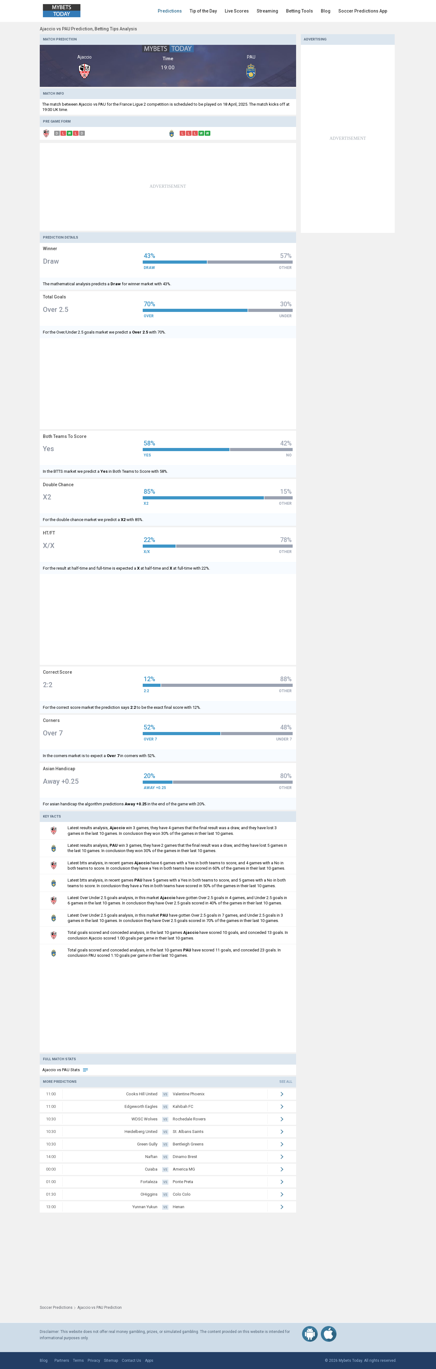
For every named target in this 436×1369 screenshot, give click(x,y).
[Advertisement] (168, 187)
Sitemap (111, 1360)
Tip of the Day (203, 10)
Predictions (170, 10)
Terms (78, 1360)
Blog (326, 10)
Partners (61, 1360)
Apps (149, 1360)
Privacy (94, 1360)
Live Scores (237, 10)
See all (286, 1082)
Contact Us (131, 1360)
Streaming (267, 10)
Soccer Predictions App (362, 10)
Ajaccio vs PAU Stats (65, 1069)
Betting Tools (299, 10)
